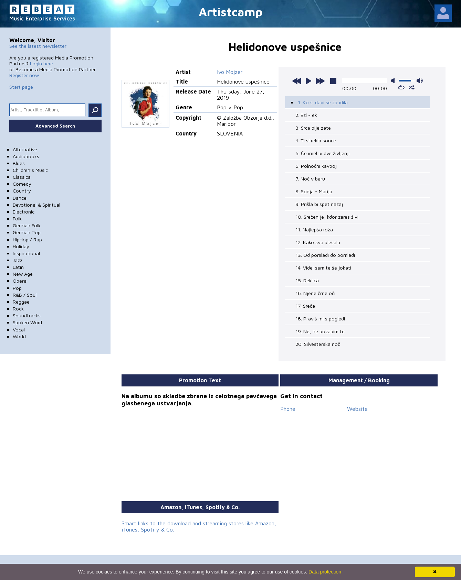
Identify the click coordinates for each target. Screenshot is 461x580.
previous (297, 81)
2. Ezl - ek (306, 115)
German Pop (27, 232)
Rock (18, 308)
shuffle (411, 87)
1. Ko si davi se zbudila (323, 102)
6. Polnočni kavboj (316, 166)
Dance (20, 198)
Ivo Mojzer (230, 72)
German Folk (27, 225)
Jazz (17, 260)
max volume (420, 80)
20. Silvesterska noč (317, 344)
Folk (17, 218)
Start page (21, 87)
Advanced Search (55, 126)
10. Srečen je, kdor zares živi (326, 217)
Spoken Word (27, 322)
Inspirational (26, 253)
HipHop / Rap (27, 239)
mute (394, 80)
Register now (24, 75)
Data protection (324, 571)
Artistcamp (231, 11)
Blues (19, 163)
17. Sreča (305, 306)
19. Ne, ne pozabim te (320, 331)
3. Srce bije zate (313, 128)
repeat (401, 87)
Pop (17, 288)
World (19, 336)
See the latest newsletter (37, 46)
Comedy (22, 184)
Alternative (25, 149)
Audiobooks (26, 156)
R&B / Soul (24, 295)
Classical (22, 177)
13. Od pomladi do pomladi (325, 255)
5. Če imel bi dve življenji (322, 153)
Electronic (23, 212)
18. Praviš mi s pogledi (320, 318)
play (308, 81)
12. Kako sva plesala (317, 242)
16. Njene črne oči (315, 293)
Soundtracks (27, 315)
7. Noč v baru (310, 179)
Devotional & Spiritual (36, 205)
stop (333, 81)
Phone (287, 409)
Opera (20, 281)
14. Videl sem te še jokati (323, 268)
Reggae (21, 302)
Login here (41, 63)
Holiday (21, 246)
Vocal (19, 329)
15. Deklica (307, 280)
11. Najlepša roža (314, 229)
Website (357, 409)
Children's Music (30, 170)
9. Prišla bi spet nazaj (319, 204)
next (320, 81)
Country (22, 191)
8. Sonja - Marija (313, 191)
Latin (18, 267)
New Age (23, 274)
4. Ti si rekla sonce (315, 140)
